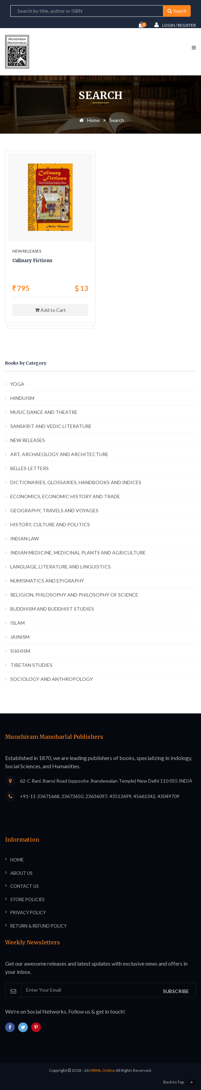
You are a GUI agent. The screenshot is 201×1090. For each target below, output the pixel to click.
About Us (21, 873)
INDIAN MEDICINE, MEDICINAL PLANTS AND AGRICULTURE (78, 552)
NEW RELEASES (27, 440)
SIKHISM (20, 651)
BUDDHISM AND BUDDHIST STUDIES (52, 609)
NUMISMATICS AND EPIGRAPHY (47, 581)
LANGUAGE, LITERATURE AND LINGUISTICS (60, 567)
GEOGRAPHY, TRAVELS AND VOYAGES (54, 510)
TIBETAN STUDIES (31, 665)
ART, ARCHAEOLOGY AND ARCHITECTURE (59, 454)
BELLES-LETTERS (29, 468)
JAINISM (19, 637)
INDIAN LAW (24, 538)
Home (88, 120)
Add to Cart (50, 310)
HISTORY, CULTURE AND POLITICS (50, 524)
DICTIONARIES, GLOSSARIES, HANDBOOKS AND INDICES (75, 482)
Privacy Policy (28, 912)
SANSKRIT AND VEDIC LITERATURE (51, 426)
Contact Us (24, 886)
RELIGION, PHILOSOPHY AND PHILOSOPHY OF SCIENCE (74, 595)
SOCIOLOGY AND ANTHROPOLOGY (51, 679)
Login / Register (175, 25)
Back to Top (179, 1082)
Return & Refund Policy (38, 926)
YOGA (17, 384)
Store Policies (27, 899)
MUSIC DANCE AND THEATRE (44, 412)
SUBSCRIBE (176, 991)
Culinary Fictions (32, 261)
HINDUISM (22, 398)
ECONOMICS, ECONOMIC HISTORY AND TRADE (65, 496)
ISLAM (17, 623)
